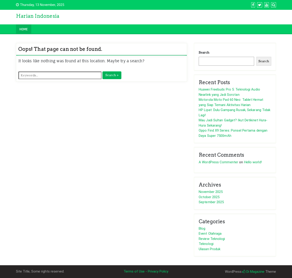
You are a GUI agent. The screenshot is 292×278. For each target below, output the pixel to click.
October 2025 (209, 197)
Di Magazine (253, 272)
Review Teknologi (212, 239)
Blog (202, 228)
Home (23, 29)
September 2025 (211, 202)
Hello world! (253, 162)
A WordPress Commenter (218, 162)
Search (204, 52)
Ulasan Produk (209, 249)
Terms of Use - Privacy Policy (146, 271)
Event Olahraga (210, 233)
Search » (111, 75)
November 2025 (211, 192)
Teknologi (206, 244)
